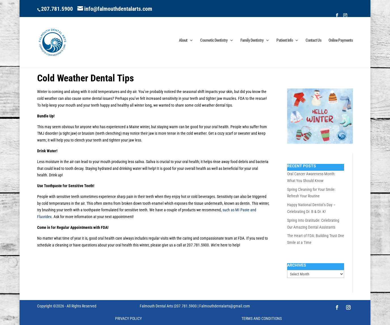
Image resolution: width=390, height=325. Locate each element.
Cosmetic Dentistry (214, 40)
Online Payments (340, 40)
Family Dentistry (252, 40)
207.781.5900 (57, 8)
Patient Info (284, 40)
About (183, 40)
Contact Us (313, 40)
